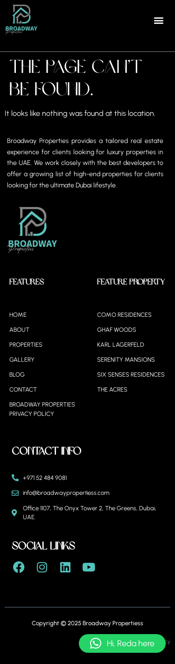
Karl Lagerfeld (120, 344)
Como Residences (124, 314)
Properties (25, 344)
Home (18, 314)
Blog (17, 374)
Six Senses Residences (131, 374)
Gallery (22, 359)
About (19, 329)
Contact (23, 389)
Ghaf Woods (116, 329)
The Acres (112, 389)
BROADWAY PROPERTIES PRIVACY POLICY (42, 409)
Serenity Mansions (126, 359)
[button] (159, 20)
